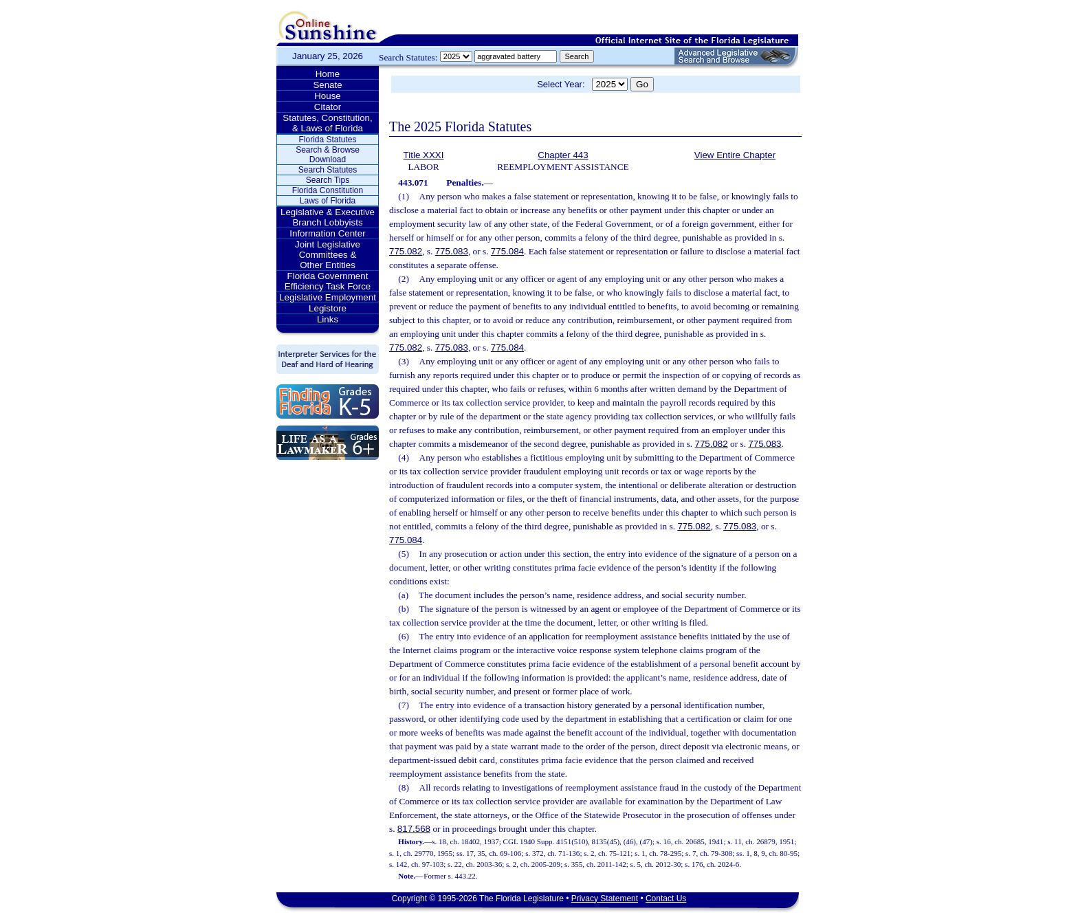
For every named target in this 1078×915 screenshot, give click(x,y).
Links (327, 319)
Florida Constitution (327, 190)
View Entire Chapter (735, 155)
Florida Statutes (327, 139)
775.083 (451, 251)
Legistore (327, 308)
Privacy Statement (604, 898)
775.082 (405, 251)
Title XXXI (424, 155)
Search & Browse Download (328, 154)
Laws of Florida (327, 201)
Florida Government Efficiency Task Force (328, 281)
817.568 (413, 829)
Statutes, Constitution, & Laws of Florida (327, 123)
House (327, 96)
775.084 (507, 251)
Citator (327, 107)
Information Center (327, 233)
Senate (327, 85)
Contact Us (666, 898)
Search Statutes (327, 170)
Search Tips (327, 180)
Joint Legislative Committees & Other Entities (327, 254)
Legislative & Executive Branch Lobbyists (327, 217)
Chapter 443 (563, 155)
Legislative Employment (327, 297)
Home (328, 74)
